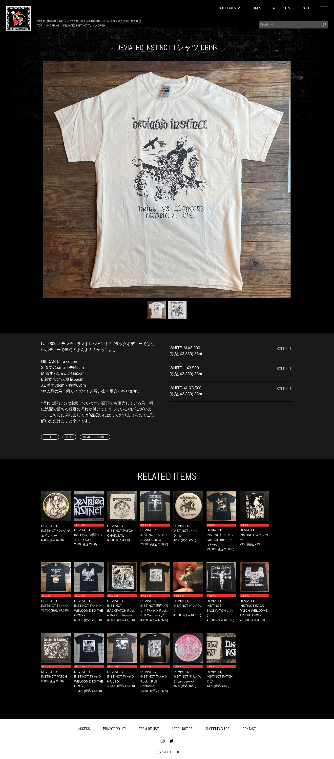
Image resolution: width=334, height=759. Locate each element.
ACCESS (84, 727)
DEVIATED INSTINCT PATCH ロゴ (219, 676)
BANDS (256, 8)
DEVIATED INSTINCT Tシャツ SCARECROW (153, 535)
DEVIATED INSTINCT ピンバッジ (187, 605)
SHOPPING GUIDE (217, 727)
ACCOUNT (281, 8)
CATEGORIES (229, 8)
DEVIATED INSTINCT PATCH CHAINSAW (120, 530)
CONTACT (249, 727)
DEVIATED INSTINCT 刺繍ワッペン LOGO (88, 535)
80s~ (69, 437)
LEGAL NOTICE (182, 727)
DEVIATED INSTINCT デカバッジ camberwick (187, 676)
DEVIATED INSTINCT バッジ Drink (186, 530)
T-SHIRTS (50, 437)
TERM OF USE (149, 727)
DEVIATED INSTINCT (95, 437)
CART (305, 8)
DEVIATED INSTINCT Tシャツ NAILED (120, 676)
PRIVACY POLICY (114, 727)
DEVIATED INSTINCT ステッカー (254, 535)
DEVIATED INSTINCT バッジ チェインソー (55, 530)
